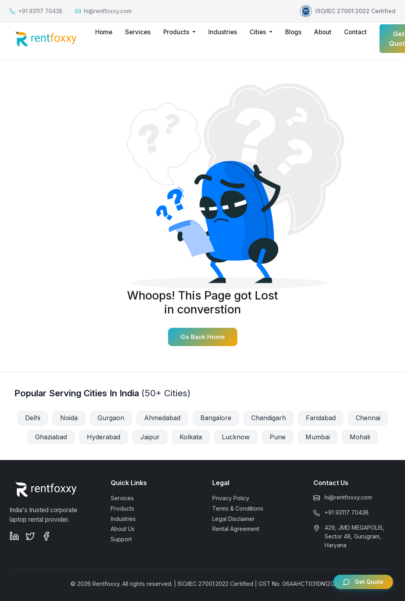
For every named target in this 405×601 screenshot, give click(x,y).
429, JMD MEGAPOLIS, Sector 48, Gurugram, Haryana (354, 536)
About (322, 32)
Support (121, 539)
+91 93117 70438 (347, 512)
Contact (355, 32)
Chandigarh (268, 418)
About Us (123, 528)
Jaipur (150, 437)
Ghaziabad (51, 437)
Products (122, 508)
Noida (69, 418)
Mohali (360, 437)
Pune (278, 437)
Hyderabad (103, 437)
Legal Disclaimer (233, 518)
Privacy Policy (230, 498)
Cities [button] (259, 32)
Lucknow (236, 437)
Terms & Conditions (237, 508)
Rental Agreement (235, 528)
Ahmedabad (162, 418)
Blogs (293, 32)
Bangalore (215, 418)
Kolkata (191, 437)
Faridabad (321, 418)
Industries (222, 32)
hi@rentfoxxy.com (348, 497)
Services (138, 32)
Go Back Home (202, 337)
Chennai (368, 418)
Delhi (32, 418)
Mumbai (317, 437)
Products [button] (177, 32)
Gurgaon (111, 418)
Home (103, 32)
